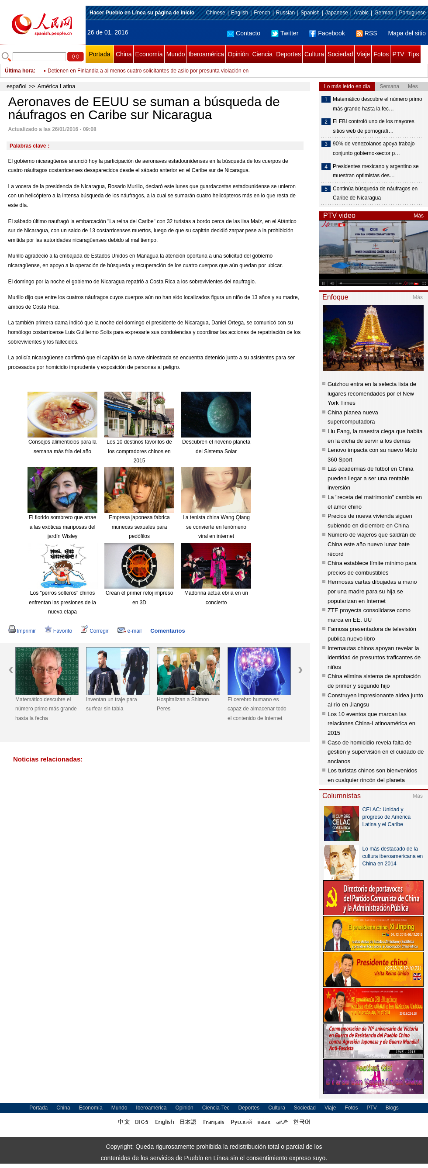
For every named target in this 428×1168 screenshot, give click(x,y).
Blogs (392, 1108)
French (262, 13)
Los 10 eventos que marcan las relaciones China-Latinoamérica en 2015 (371, 723)
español (17, 86)
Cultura (314, 54)
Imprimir (22, 631)
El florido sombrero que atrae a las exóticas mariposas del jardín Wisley (63, 526)
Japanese (336, 13)
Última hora (19, 71)
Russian (285, 13)
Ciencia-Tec (216, 1108)
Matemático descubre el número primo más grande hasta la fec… (377, 104)
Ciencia (262, 54)
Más (419, 216)
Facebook (327, 33)
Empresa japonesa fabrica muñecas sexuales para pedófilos (139, 526)
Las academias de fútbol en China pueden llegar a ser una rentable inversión (371, 478)
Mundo (175, 54)
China (124, 54)
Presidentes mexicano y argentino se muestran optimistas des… (376, 171)
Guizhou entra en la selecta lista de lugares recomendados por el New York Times (372, 393)
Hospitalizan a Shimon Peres (183, 704)
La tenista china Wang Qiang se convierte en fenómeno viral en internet (216, 526)
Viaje (363, 54)
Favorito (58, 631)
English (239, 13)
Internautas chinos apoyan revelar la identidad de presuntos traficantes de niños (374, 657)
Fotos (381, 54)
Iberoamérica (206, 54)
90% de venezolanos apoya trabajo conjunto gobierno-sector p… (373, 148)
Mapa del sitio (407, 33)
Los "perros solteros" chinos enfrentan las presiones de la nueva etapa (62, 602)
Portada (99, 54)
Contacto (243, 33)
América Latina (57, 86)
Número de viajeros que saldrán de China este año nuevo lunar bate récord (372, 544)
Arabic (361, 13)
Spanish (309, 13)
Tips (413, 54)
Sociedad (340, 54)
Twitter (284, 33)
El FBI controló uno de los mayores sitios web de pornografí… (373, 126)
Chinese (215, 13)
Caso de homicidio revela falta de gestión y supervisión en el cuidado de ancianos (376, 752)
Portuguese (412, 13)
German (383, 13)
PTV (398, 54)
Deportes (288, 54)
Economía (149, 54)
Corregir (94, 631)
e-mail (129, 631)
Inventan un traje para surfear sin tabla (111, 704)
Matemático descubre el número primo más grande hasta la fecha (46, 708)
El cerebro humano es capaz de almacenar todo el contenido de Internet (257, 708)
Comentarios (167, 630)
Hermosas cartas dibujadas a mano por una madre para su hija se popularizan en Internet (372, 591)
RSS (366, 33)
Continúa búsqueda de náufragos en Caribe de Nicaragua (375, 193)
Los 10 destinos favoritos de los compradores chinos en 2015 (139, 451)
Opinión (238, 54)
